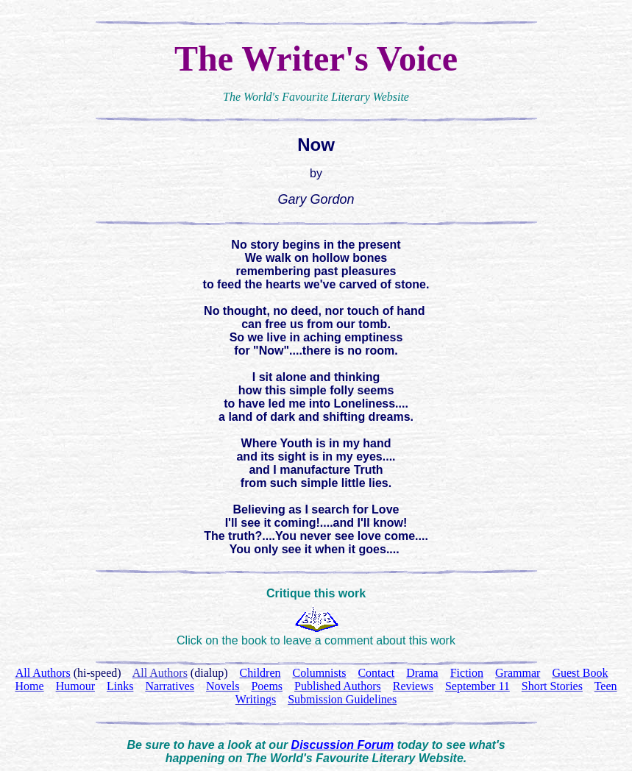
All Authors (160, 673)
